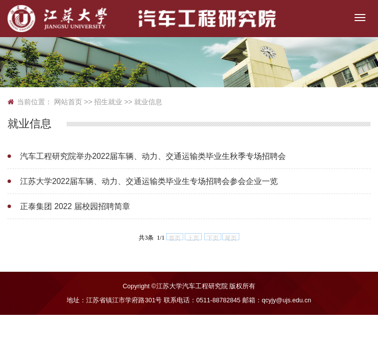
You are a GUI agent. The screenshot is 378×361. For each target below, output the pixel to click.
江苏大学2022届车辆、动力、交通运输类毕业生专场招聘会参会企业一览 (141, 181)
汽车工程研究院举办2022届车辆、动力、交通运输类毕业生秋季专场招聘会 (145, 156)
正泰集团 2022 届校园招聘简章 (72, 206)
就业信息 (148, 102)
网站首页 (68, 102)
